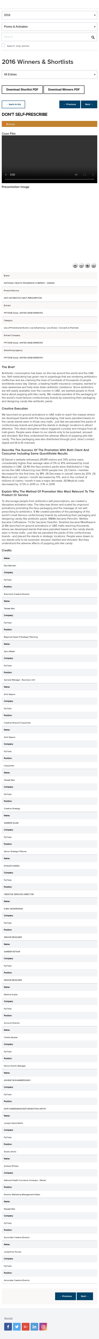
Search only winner (18, 46)
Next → (89, 104)
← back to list (13, 104)
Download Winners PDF (64, 89)
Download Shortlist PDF (22, 89)
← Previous (70, 104)
